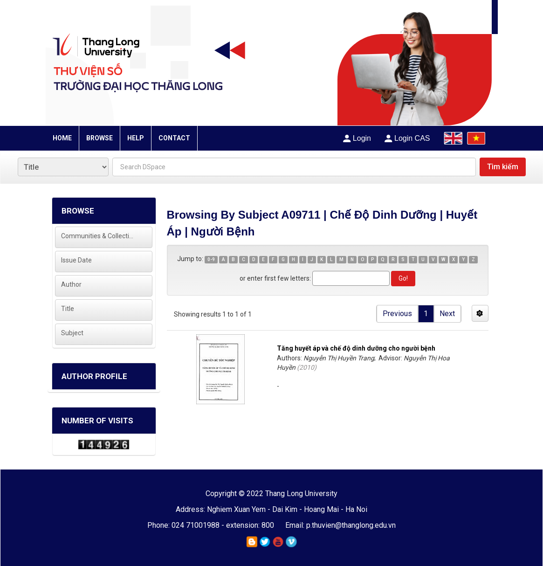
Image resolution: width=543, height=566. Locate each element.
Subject (72, 333)
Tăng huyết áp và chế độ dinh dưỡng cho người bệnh (356, 348)
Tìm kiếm (502, 166)
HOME (62, 138)
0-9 (211, 259)
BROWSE (99, 138)
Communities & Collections (97, 236)
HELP (135, 138)
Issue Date (76, 260)
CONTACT (174, 138)
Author (71, 284)
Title (67, 308)
